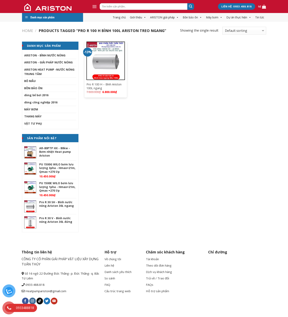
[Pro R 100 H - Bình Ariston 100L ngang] (105, 61)
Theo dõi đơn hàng (159, 265)
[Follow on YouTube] (54, 301)
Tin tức (259, 17)
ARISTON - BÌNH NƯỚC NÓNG (44, 55)
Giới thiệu (138, 17)
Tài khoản (152, 259)
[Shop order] (244, 31)
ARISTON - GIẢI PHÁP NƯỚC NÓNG (48, 62)
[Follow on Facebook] (25, 301)
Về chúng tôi (112, 259)
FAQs (149, 285)
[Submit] (190, 6)
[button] (144, 17)
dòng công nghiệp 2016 (40, 102)
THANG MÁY (32, 116)
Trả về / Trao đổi (157, 278)
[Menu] (94, 6)
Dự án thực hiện (238, 17)
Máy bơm (214, 17)
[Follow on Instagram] (32, 301)
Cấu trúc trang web (117, 291)
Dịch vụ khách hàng (159, 272)
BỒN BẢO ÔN (33, 88)
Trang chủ (119, 17)
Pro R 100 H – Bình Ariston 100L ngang (103, 86)
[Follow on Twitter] (47, 301)
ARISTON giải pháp (164, 17)
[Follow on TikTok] (39, 301)
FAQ (107, 285)
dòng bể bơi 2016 (36, 95)
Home (27, 30)
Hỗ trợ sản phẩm (157, 291)
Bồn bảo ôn (192, 17)
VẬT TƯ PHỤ (33, 123)
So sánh (109, 278)
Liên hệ (109, 265)
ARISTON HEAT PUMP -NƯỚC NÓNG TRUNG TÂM (49, 72)
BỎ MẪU (30, 81)
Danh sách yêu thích (117, 272)
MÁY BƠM (31, 109)
